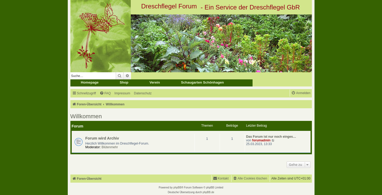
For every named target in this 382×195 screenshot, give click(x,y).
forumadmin (261, 140)
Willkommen (86, 116)
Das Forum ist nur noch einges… (271, 136)
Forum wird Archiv (102, 138)
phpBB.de (208, 192)
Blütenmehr (109, 147)
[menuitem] (105, 93)
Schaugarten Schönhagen (202, 82)
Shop (124, 82)
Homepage (90, 82)
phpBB (177, 187)
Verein (154, 82)
